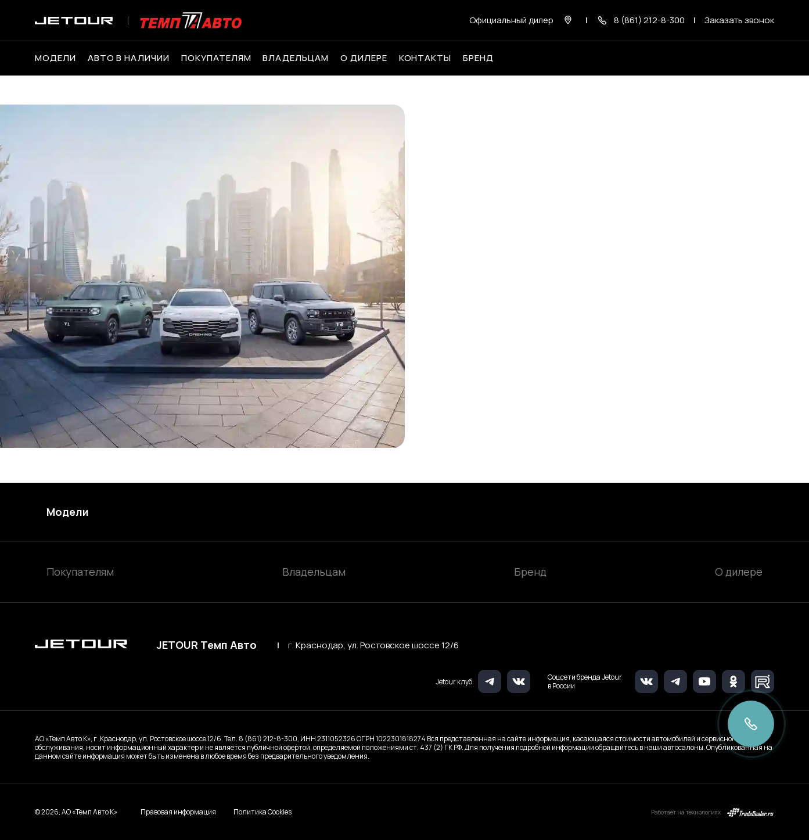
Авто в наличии (129, 58)
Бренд (530, 572)
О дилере (363, 58)
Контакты (425, 58)
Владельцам (314, 572)
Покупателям (80, 572)
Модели (67, 512)
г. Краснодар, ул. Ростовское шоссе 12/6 (373, 645)
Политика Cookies (262, 812)
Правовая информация (178, 811)
